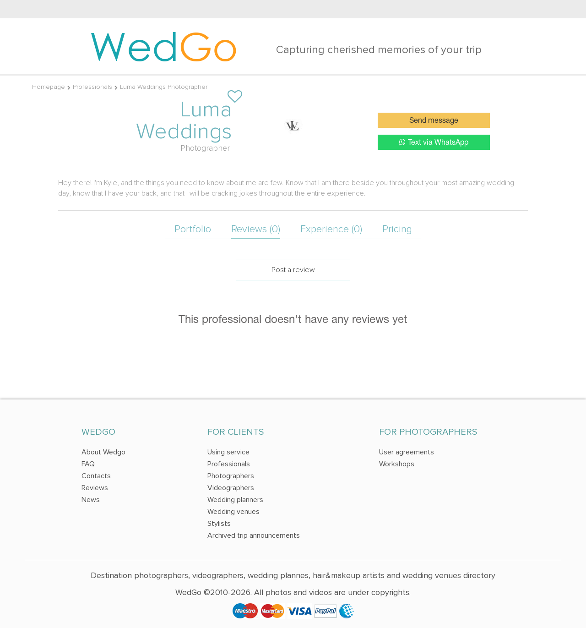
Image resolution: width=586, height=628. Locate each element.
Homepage (48, 87)
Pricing (397, 229)
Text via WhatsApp (433, 142)
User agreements (406, 452)
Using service (228, 452)
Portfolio (192, 229)
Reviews (94, 487)
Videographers (230, 487)
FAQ (88, 464)
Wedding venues (233, 511)
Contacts (96, 476)
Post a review (293, 269)
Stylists (219, 523)
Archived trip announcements (253, 535)
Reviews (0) (255, 229)
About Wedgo (103, 452)
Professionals (92, 87)
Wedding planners (235, 499)
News (90, 499)
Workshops (396, 464)
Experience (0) (331, 229)
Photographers (230, 476)
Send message (433, 121)
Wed (163, 46)
